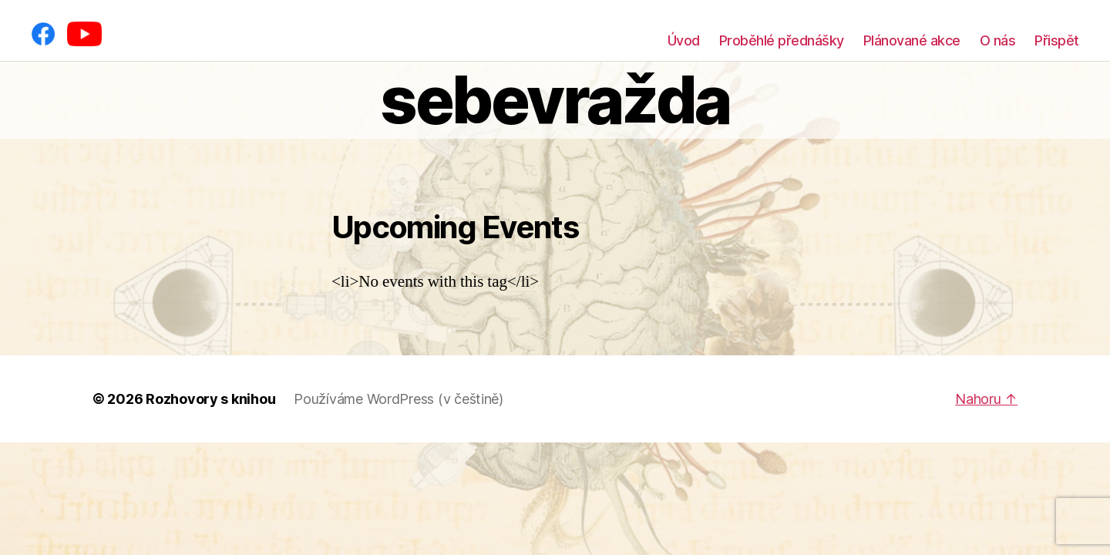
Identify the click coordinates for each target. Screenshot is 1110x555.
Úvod (684, 40)
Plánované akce (911, 40)
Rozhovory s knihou (210, 399)
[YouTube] (84, 34)
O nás (998, 40)
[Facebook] (43, 34)
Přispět (1056, 40)
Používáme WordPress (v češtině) (398, 399)
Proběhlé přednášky (781, 40)
